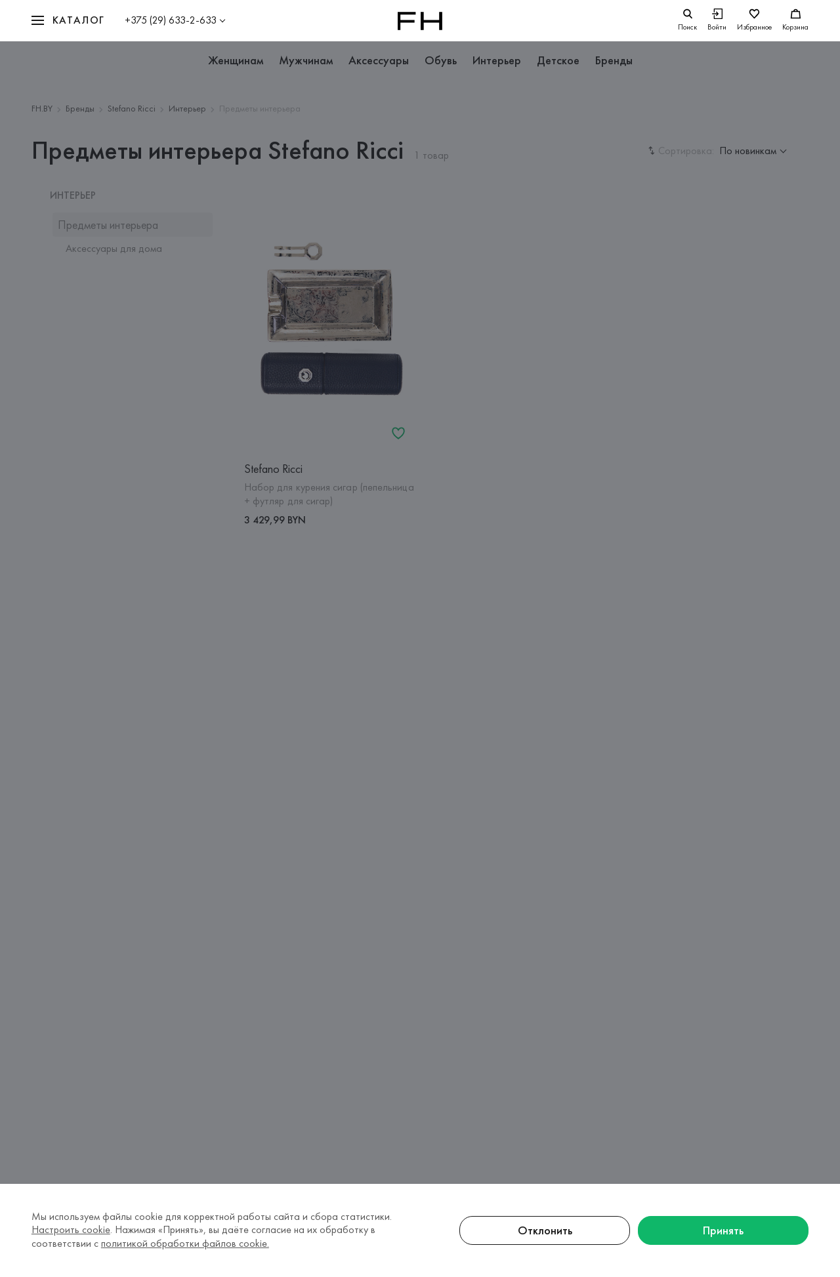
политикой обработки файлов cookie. (185, 1243)
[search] (687, 20)
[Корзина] (795, 20)
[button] (68, 20)
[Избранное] (754, 20)
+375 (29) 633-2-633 (171, 20)
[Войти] (717, 20)
